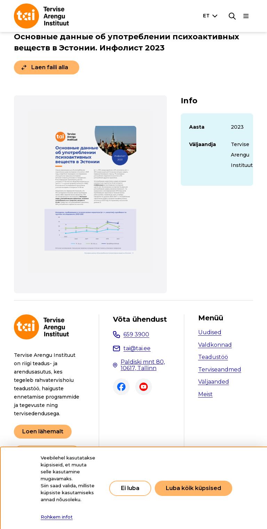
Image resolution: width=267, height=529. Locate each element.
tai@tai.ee (137, 348)
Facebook (121, 386)
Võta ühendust (140, 319)
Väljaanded (213, 381)
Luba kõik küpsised (193, 488)
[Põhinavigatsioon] (246, 16)
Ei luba (130, 488)
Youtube (143, 386)
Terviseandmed (219, 369)
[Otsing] (232, 16)
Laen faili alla (49, 67)
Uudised (209, 332)
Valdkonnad (215, 345)
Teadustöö (213, 357)
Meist (205, 394)
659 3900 (136, 334)
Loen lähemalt (42, 431)
